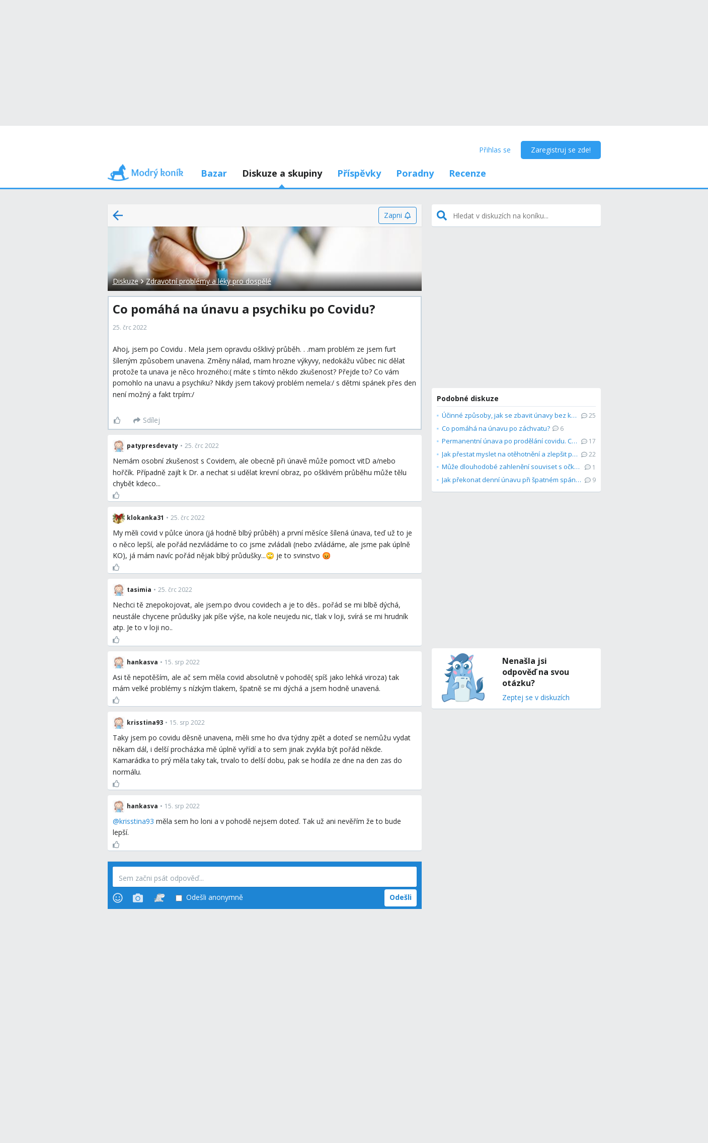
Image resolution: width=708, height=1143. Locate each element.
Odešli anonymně (209, 897)
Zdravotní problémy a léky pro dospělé (208, 281)
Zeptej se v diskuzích (536, 698)
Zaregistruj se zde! (561, 150)
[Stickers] (159, 897)
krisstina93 (136, 821)
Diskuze (125, 281)
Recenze (467, 173)
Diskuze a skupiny (282, 173)
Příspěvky (359, 173)
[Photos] (138, 897)
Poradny (415, 173)
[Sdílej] (146, 420)
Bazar (214, 173)
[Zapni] (397, 215)
